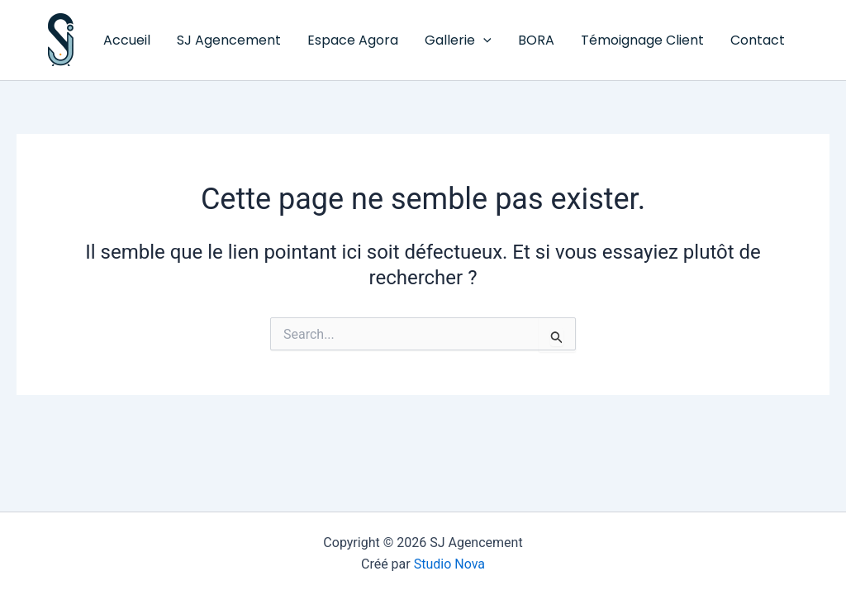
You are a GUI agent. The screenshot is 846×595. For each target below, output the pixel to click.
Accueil (126, 40)
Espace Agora (352, 40)
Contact (757, 40)
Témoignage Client (642, 40)
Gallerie (458, 40)
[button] (483, 40)
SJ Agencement (51, 66)
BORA (536, 40)
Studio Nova (449, 564)
